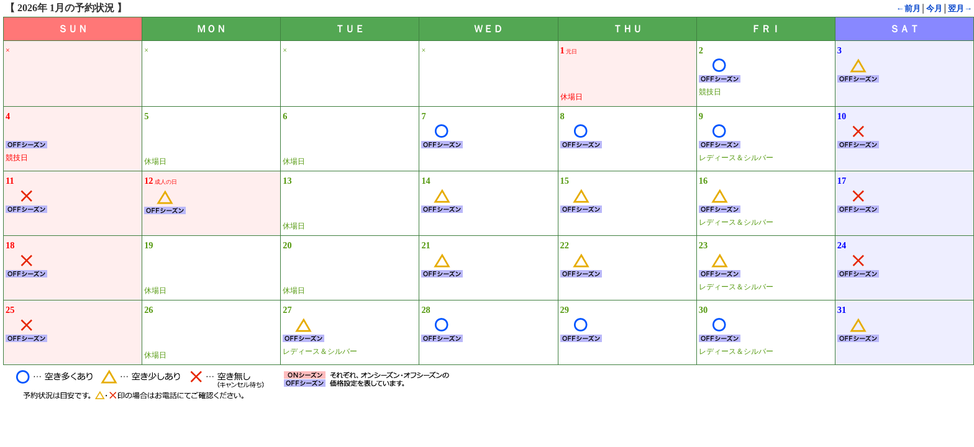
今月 (934, 8)
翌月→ (960, 8)
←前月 (908, 8)
